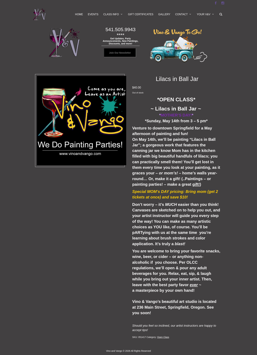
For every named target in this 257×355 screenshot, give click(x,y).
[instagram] (222, 3)
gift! (196, 184)
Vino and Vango (114, 351)
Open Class (163, 337)
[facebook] (215, 3)
